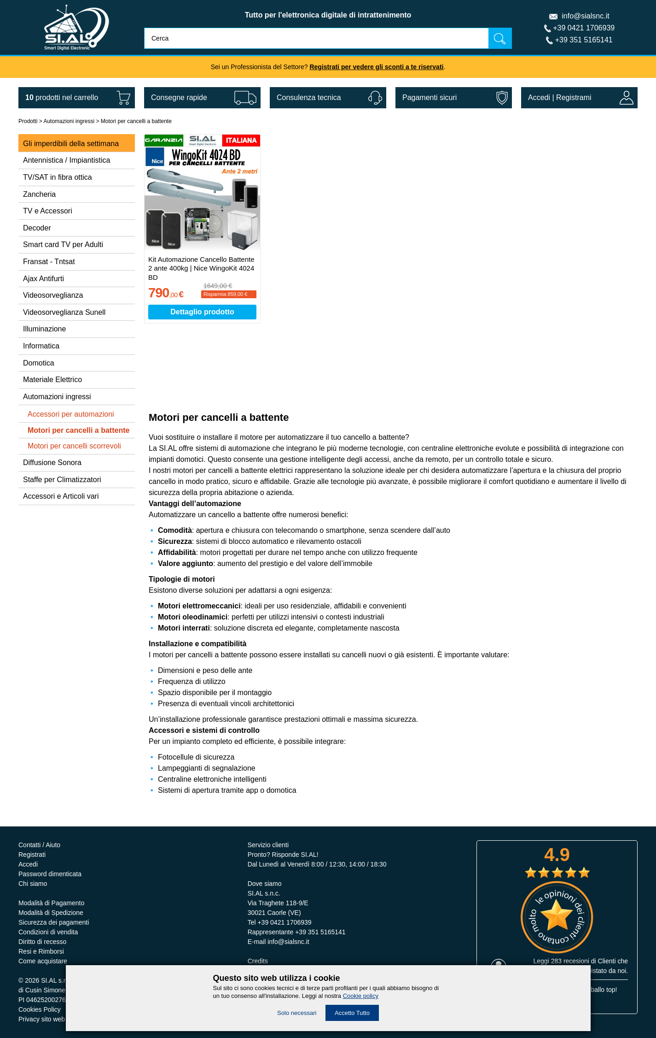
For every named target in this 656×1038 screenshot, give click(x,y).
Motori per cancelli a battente (136, 121)
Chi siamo (32, 883)
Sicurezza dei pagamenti (53, 922)
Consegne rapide (179, 97)
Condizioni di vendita (48, 932)
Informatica (41, 346)
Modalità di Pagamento (51, 903)
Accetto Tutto (352, 1012)
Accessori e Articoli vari (61, 496)
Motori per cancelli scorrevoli (74, 446)
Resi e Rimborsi (41, 951)
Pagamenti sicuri (429, 97)
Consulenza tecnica (309, 97)
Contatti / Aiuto (39, 845)
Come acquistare (42, 961)
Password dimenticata (49, 874)
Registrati (32, 854)
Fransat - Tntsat (49, 261)
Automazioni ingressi (68, 121)
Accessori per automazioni (71, 414)
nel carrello (61, 97)
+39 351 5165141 (584, 40)
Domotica (38, 363)
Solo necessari (296, 1012)
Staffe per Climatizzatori (62, 480)
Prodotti (27, 121)
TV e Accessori (47, 211)
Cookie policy (360, 995)
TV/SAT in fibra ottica (57, 177)
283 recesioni (570, 961)
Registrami (573, 97)
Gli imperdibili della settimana (71, 143)
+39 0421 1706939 (584, 28)
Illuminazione (44, 329)
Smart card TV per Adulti (63, 244)
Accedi (539, 97)
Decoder (37, 228)
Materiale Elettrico (52, 379)
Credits (258, 961)
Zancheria (39, 194)
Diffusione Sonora (52, 462)
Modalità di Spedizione (50, 912)
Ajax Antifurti (43, 279)
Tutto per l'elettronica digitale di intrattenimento (328, 15)
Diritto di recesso (42, 941)
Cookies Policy (39, 1009)
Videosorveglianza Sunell (64, 312)
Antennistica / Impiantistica (66, 160)
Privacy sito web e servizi (54, 1019)
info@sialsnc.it (585, 16)
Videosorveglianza (53, 295)
